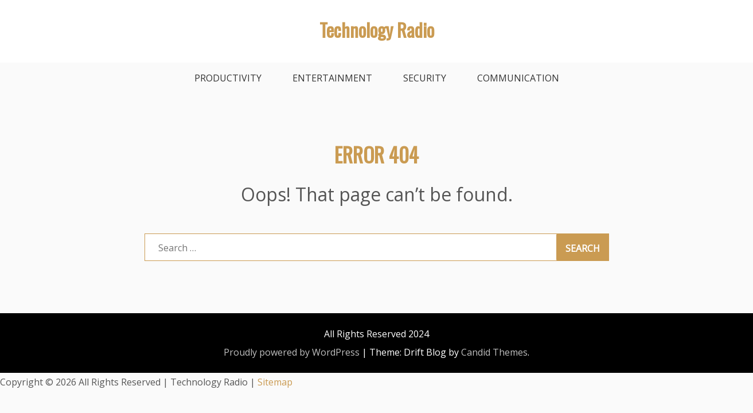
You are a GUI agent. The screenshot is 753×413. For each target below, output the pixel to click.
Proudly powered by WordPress (292, 352)
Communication (518, 78)
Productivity (228, 78)
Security (424, 78)
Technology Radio (376, 29)
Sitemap (274, 382)
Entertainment (332, 78)
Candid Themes (494, 352)
